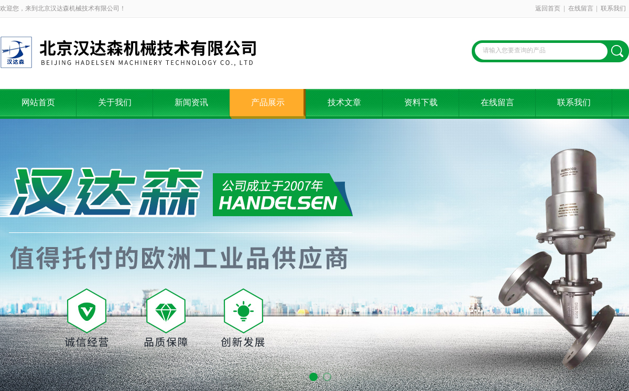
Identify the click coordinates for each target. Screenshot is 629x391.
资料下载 (421, 102)
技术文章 (344, 102)
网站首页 (38, 102)
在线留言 (580, 8)
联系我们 (613, 8)
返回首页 (547, 8)
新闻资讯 (191, 102)
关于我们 (115, 102)
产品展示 (268, 102)
